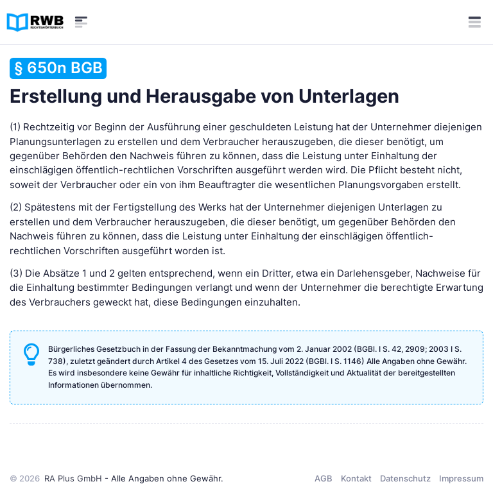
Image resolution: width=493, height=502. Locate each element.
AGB (324, 478)
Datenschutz (405, 478)
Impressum (461, 478)
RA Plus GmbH (73, 478)
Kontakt (356, 478)
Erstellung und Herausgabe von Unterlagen (204, 82)
